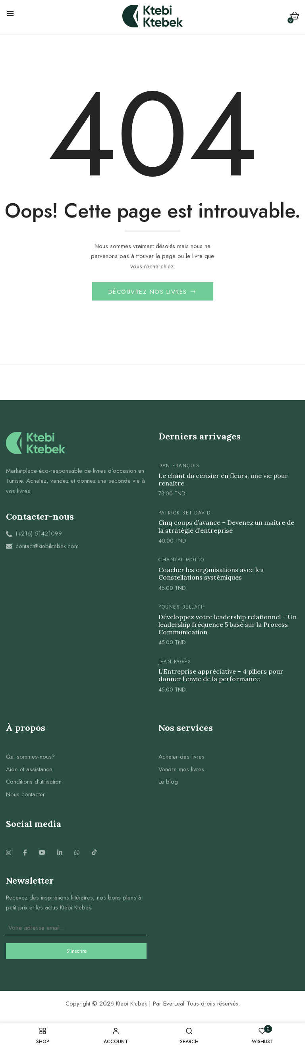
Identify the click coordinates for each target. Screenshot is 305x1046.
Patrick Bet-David (184, 514)
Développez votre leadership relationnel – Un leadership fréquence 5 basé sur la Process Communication (227, 625)
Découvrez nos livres (149, 293)
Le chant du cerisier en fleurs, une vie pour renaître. (223, 480)
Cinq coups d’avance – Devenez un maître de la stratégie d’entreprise (226, 527)
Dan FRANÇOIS (178, 466)
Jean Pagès (174, 663)
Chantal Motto (181, 560)
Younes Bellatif (182, 608)
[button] (294, 17)
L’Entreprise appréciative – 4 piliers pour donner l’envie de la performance (220, 676)
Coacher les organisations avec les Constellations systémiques (211, 574)
